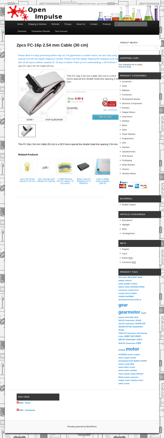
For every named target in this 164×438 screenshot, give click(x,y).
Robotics (126, 108)
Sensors (125, 169)
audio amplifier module (127, 284)
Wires (124, 125)
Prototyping (127, 160)
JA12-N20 (129, 317)
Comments (129, 262)
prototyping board (125, 361)
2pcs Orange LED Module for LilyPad (46, 180)
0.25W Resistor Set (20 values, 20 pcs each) (65, 181)
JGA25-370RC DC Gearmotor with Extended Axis (132, 333)
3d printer (122, 277)
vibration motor (137, 380)
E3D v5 (138, 300)
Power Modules (128, 134)
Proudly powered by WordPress (82, 427)
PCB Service (127, 156)
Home (20, 24)
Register (125, 249)
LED (138, 343)
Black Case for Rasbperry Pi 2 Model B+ (84, 181)
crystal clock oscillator (127, 293)
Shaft (120, 377)
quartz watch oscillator (127, 370)
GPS (124, 143)
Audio (124, 86)
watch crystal (123, 383)
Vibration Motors (129, 173)
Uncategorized (128, 233)
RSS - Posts (24, 403)
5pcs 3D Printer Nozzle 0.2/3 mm (28, 180)
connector (122, 290)
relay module (124, 374)
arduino (128, 280)
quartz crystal (140, 361)
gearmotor (129, 312)
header (144, 313)
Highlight (126, 225)
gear (123, 304)
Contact (94, 24)
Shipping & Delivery (37, 24)
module (121, 350)
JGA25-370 (140, 323)
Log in (124, 253)
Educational (127, 220)
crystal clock (133, 290)
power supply (134, 354)
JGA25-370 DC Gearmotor (130, 327)
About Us (81, 24)
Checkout (21, 31)
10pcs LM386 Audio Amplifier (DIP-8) (103, 181)
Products (107, 24)
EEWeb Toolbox (129, 205)
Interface (126, 147)
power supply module (127, 358)
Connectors (127, 95)
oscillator (122, 354)
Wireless (125, 121)
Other (124, 130)
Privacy (68, 24)
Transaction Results (40, 31)
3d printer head (135, 277)
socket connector (131, 377)
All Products (109, 62)
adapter (121, 280)
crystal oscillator (126, 296)
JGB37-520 (129, 336)
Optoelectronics (128, 152)
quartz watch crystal (126, 367)
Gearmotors (127, 117)
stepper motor (124, 380)
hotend (121, 317)
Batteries (126, 90)
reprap (133, 374)
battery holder (124, 287)
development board (126, 300)
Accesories (126, 81)
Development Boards (131, 99)
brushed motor (138, 287)
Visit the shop (124, 67)
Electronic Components (132, 103)
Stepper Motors (128, 112)
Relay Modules (128, 165)
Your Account (61, 31)
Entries (127, 258)
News (124, 229)
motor (132, 349)
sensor (139, 373)
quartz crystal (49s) (126, 364)
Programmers (128, 138)
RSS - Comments (27, 410)
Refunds (55, 24)
